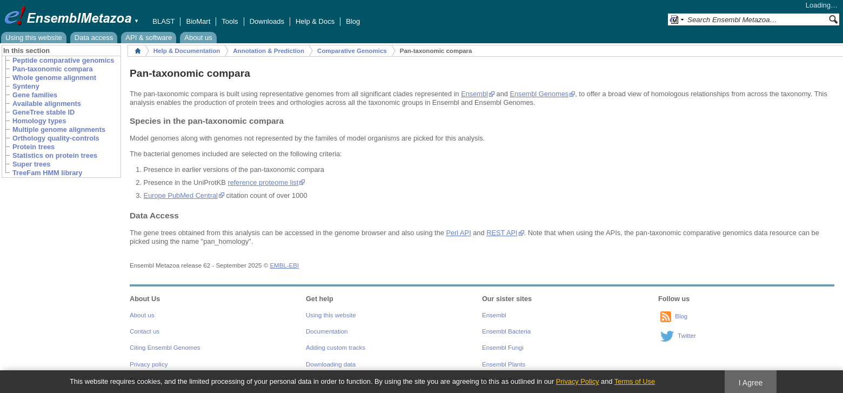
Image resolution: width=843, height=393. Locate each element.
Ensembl (474, 94)
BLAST (163, 21)
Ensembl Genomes (539, 94)
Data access (94, 38)
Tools (230, 21)
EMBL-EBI (284, 265)
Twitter (687, 335)
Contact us (144, 331)
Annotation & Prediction (268, 51)
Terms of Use (634, 381)
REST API (501, 233)
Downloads (267, 21)
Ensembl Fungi (503, 347)
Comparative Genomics (352, 51)
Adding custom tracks (335, 347)
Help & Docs (315, 21)
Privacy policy (149, 364)
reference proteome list (263, 182)
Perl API (458, 233)
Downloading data (331, 364)
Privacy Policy (577, 381)
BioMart (198, 21)
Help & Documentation (186, 51)
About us (198, 38)
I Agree (751, 382)
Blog (353, 21)
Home (137, 51)
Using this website (33, 38)
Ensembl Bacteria (506, 331)
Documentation (326, 331)
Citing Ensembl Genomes (165, 347)
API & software (148, 38)
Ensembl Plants (503, 364)
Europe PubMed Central (181, 195)
